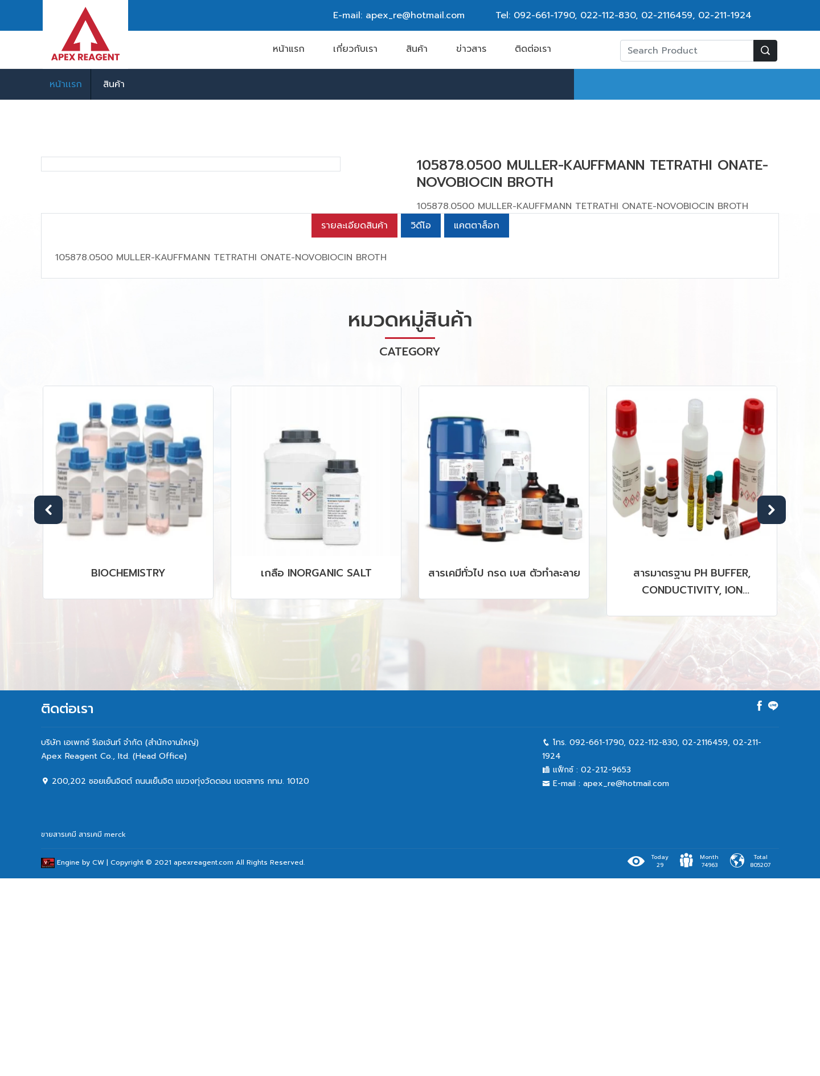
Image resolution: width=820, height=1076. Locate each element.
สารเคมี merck (102, 1032)
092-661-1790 (544, 15)
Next (771, 707)
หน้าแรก (289, 49)
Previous (48, 707)
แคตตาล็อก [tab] (476, 423)
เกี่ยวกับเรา (355, 49)
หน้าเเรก (66, 84)
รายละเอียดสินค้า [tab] (354, 423)
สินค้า (417, 49)
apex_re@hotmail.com (626, 981)
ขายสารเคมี (58, 1032)
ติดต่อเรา (533, 49)
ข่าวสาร (471, 49)
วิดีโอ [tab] (421, 423)
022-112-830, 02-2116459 (636, 15)
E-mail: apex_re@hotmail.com (399, 15)
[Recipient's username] (687, 51)
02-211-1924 (725, 15)
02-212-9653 (606, 967)
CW (98, 1060)
